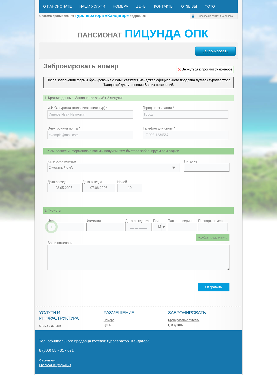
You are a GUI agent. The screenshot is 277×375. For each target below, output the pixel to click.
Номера (120, 6)
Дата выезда (92, 182)
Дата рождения (137, 221)
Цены (141, 6)
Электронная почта (64, 128)
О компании (47, 360)
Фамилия (93, 221)
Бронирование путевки (183, 320)
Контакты (163, 6)
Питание (190, 161)
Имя (51, 221)
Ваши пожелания (61, 243)
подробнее (138, 16)
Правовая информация (55, 365)
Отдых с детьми (50, 325)
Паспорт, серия (179, 221)
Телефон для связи (159, 128)
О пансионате (57, 6)
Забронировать (215, 51)
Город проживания (158, 108)
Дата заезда (57, 182)
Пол (156, 221)
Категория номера (62, 161)
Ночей (122, 182)
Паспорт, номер (210, 221)
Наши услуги (92, 6)
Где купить (175, 325)
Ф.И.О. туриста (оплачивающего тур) (78, 108)
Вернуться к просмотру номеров (207, 69)
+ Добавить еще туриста (212, 237)
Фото (210, 6)
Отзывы (189, 6)
